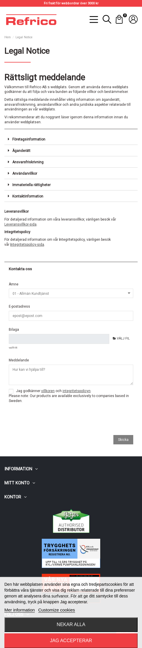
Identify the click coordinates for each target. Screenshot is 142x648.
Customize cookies (56, 609)
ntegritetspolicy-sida (27, 244)
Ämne (13, 284)
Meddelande (19, 360)
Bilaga (14, 330)
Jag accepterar (71, 640)
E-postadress (19, 306)
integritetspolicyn (77, 391)
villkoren (48, 391)
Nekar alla (71, 624)
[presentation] (53, 420)
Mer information (19, 609)
